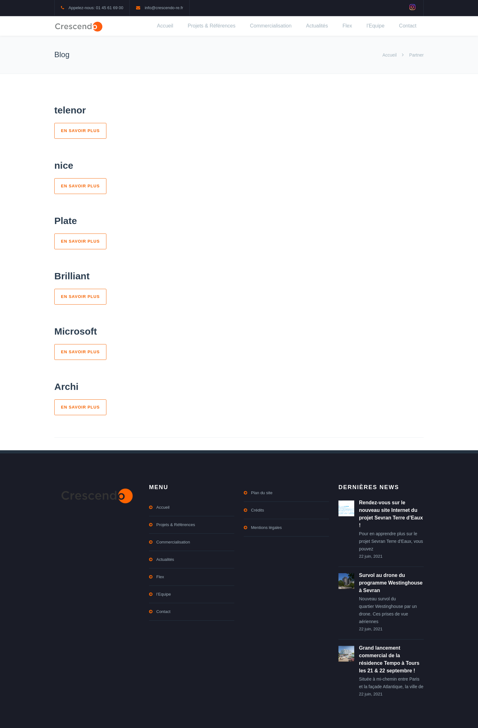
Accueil (165, 25)
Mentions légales (266, 527)
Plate (65, 220)
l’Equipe (376, 25)
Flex (347, 25)
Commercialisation (271, 25)
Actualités (317, 25)
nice (63, 165)
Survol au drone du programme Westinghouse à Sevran (391, 583)
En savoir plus (80, 130)
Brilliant (72, 276)
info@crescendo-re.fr (164, 7)
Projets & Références (212, 25)
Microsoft (75, 331)
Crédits (257, 510)
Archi (66, 386)
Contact (407, 25)
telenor (70, 110)
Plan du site (261, 492)
